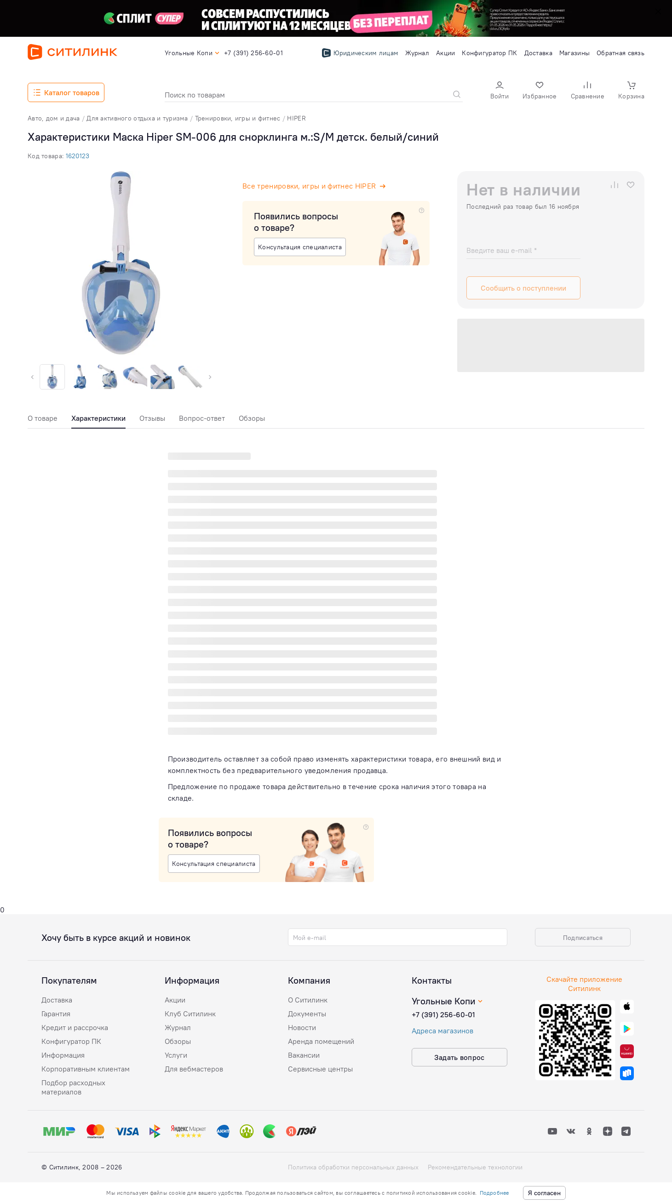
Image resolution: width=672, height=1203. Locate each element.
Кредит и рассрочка (74, 1027)
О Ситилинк (307, 999)
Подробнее (494, 1192)
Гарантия (55, 1013)
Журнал (178, 1027)
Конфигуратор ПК (71, 1041)
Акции (175, 999)
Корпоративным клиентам (85, 1068)
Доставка (56, 999)
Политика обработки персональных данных (353, 1167)
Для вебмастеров (194, 1068)
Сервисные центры (320, 1068)
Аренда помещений (321, 1041)
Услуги (176, 1055)
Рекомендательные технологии (475, 1167)
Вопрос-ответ (202, 418)
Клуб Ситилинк (190, 1013)
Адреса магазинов (442, 1030)
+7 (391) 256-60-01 (443, 1014)
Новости (302, 1027)
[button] (499, 91)
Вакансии (304, 1055)
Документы (307, 1013)
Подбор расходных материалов (73, 1087)
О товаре (42, 418)
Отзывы (152, 418)
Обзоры (252, 418)
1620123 (77, 156)
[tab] (42, 420)
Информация (63, 1055)
